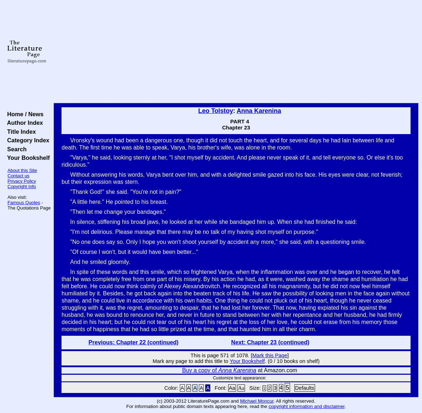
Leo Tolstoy (215, 110)
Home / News (24, 114)
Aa (232, 388)
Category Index (26, 140)
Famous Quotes (24, 202)
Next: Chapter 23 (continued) (270, 342)
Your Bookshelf (27, 157)
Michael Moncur (256, 401)
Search (15, 149)
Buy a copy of (219, 370)
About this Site (22, 170)
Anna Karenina (259, 110)
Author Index (23, 122)
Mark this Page (270, 355)
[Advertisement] (236, 52)
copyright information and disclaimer (307, 406)
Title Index (20, 131)
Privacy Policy (22, 181)
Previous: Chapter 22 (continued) (134, 342)
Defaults (304, 388)
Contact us (18, 175)
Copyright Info (22, 186)
